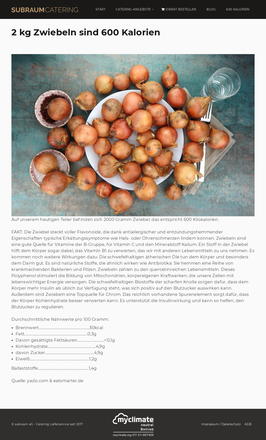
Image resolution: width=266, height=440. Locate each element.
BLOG (211, 9)
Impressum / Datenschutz (220, 424)
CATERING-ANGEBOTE (133, 9)
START (101, 9)
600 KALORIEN (237, 9)
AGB (248, 424)
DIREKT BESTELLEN (178, 9)
